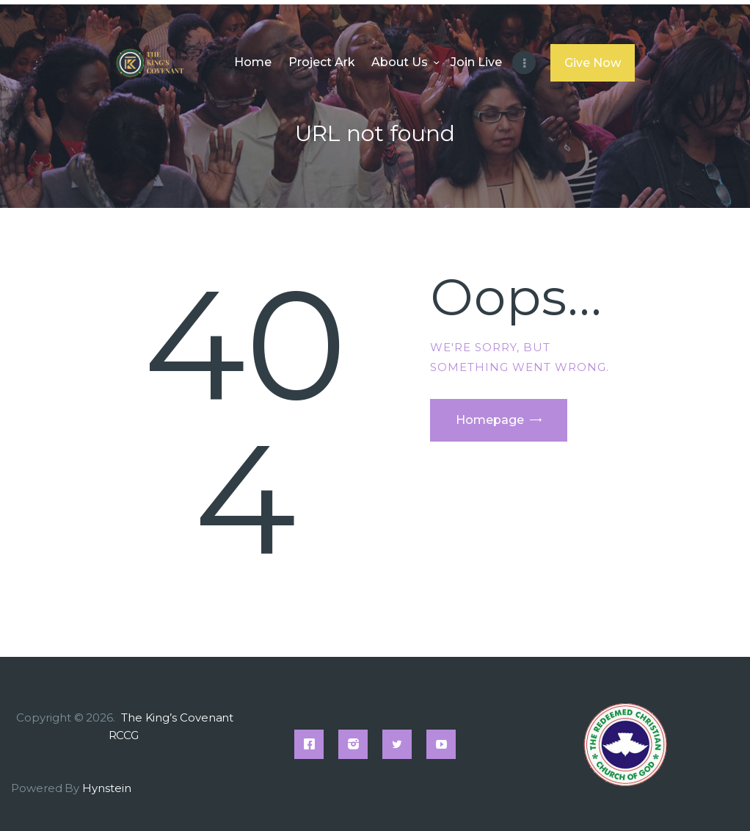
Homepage (490, 420)
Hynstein (106, 788)
